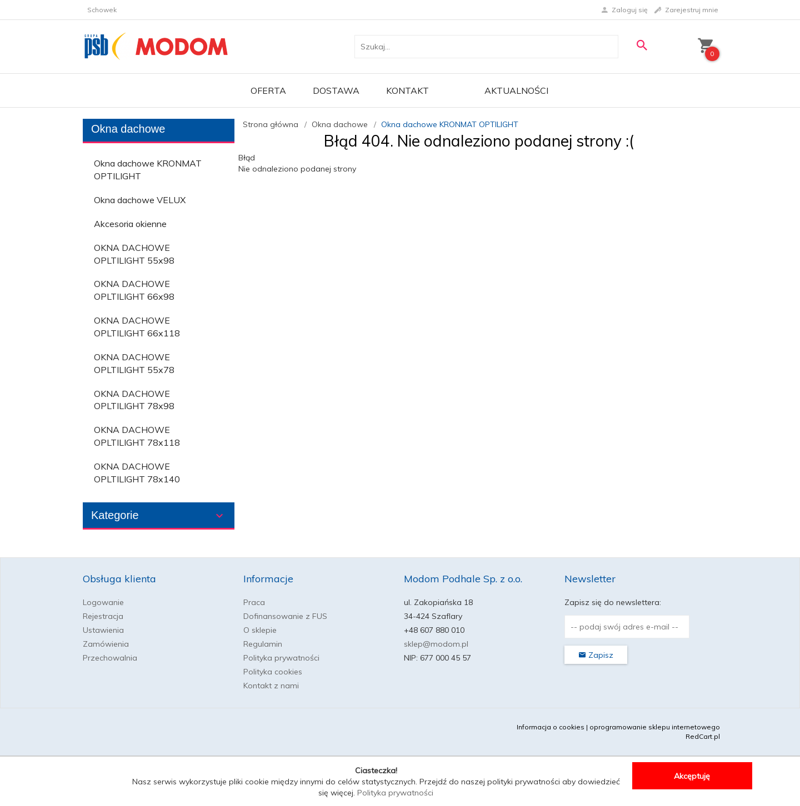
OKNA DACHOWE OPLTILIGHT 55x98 (134, 254)
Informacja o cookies (550, 727)
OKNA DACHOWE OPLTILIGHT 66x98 (134, 290)
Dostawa (336, 90)
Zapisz (595, 655)
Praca (254, 602)
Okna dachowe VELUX (140, 199)
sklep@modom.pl (436, 644)
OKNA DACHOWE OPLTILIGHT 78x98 (134, 400)
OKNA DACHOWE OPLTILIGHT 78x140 (137, 473)
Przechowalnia (110, 658)
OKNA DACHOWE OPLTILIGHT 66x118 (137, 327)
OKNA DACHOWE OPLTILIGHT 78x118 (137, 436)
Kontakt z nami (271, 686)
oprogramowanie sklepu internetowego (654, 727)
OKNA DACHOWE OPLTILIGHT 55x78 (134, 363)
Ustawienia (103, 630)
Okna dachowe (128, 129)
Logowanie (103, 602)
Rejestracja (103, 616)
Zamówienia (106, 644)
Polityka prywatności (281, 658)
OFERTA (268, 90)
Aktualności (516, 90)
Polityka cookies (272, 672)
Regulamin (262, 644)
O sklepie (260, 630)
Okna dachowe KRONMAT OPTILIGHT (148, 170)
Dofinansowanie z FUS (285, 616)
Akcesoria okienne (130, 223)
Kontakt (407, 90)
